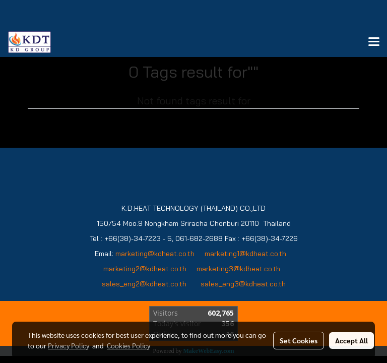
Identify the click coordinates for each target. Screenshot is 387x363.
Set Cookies (298, 340)
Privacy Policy (68, 345)
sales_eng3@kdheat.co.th (243, 283)
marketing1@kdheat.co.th (245, 253)
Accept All (351, 340)
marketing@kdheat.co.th (155, 253)
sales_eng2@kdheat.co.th (144, 283)
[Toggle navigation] (374, 42)
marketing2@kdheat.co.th (144, 268)
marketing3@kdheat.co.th (239, 268)
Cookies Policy (128, 345)
